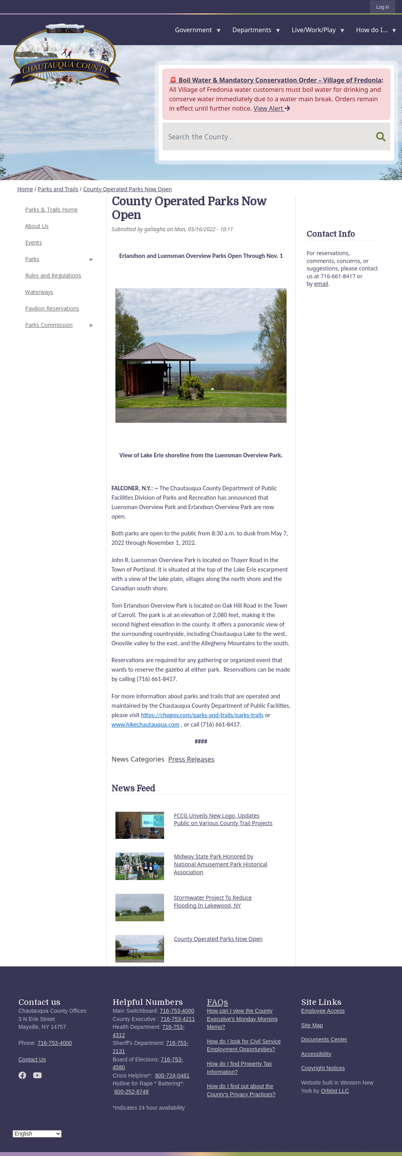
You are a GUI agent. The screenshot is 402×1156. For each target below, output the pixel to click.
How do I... (373, 32)
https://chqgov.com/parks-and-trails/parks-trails (202, 715)
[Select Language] (37, 1134)
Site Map (312, 1025)
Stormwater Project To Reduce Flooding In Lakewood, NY (213, 901)
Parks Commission (59, 327)
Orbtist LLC (335, 1091)
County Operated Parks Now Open (127, 189)
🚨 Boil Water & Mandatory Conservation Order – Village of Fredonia (275, 80)
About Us (37, 226)
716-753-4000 (55, 1043)
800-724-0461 (172, 1076)
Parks (59, 261)
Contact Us (32, 1060)
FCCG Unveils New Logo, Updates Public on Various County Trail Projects (223, 819)
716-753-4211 (178, 1019)
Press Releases (191, 758)
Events (33, 242)
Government (195, 32)
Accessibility (316, 1054)
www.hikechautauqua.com (145, 724)
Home (25, 189)
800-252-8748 (131, 1092)
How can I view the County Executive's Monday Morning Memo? (242, 1019)
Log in (382, 7)
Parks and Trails (58, 189)
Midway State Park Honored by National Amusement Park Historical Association (220, 864)
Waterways (39, 292)
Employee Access (323, 1011)
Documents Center (324, 1040)
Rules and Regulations (53, 275)
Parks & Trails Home (51, 209)
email (321, 283)
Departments (253, 32)
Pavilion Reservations (52, 308)
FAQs (217, 1002)
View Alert (272, 108)
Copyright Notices (323, 1068)
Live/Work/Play (315, 32)
